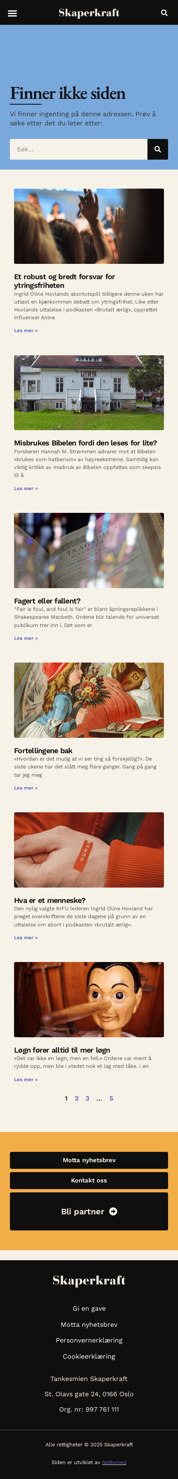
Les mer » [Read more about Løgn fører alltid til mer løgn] (26, 1079)
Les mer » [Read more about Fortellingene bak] (26, 788)
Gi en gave (89, 1308)
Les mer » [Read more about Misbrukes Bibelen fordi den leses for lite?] (26, 488)
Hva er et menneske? (49, 900)
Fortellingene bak (43, 750)
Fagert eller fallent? (48, 600)
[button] (12, 13)
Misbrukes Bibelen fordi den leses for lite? (85, 442)
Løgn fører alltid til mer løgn (62, 1050)
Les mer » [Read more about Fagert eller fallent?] (26, 638)
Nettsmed (114, 1462)
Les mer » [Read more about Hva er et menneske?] (26, 938)
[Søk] (157, 149)
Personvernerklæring (89, 1340)
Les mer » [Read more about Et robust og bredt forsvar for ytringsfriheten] (26, 330)
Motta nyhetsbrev (89, 1324)
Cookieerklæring (89, 1356)
